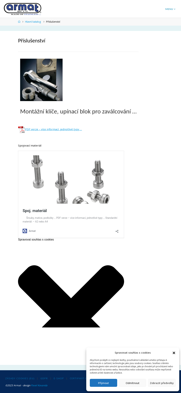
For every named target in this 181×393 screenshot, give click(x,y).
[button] (174, 352)
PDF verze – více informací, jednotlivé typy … (50, 129)
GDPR (44, 378)
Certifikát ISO (80, 378)
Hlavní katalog (33, 21)
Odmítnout (132, 383)
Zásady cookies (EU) (19, 378)
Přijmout (103, 383)
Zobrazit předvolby (162, 383)
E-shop (59, 378)
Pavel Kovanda (39, 385)
